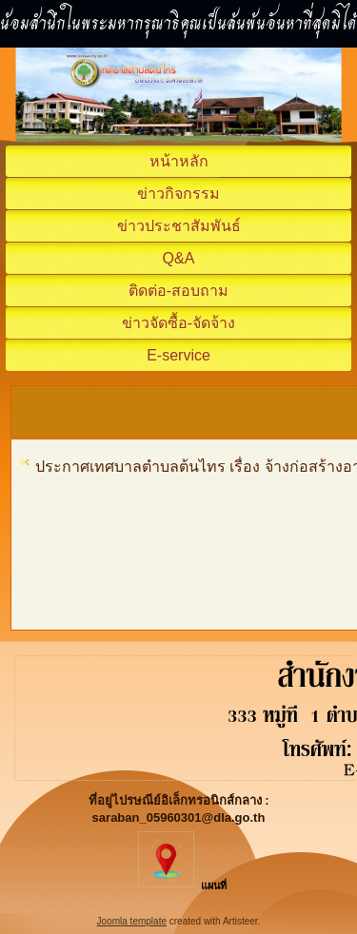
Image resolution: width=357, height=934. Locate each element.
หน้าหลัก (178, 161)
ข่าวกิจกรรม (178, 193)
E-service (178, 355)
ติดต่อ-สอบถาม (178, 290)
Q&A (179, 258)
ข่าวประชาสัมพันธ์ (179, 226)
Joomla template (132, 921)
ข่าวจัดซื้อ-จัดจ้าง (178, 323)
